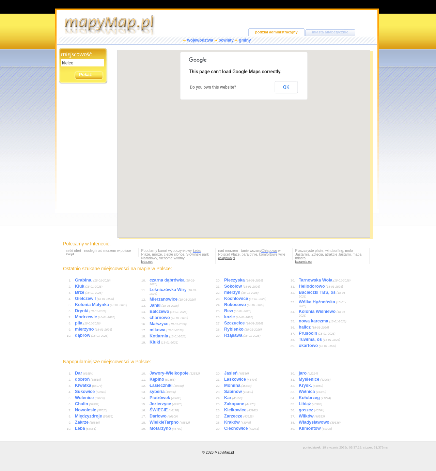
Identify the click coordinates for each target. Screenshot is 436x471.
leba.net (147, 261)
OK (286, 87)
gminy (245, 40)
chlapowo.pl (226, 258)
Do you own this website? (213, 87)
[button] (259, 166)
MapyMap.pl (224, 452)
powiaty (226, 40)
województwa (200, 40)
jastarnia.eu (303, 261)
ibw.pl (70, 254)
